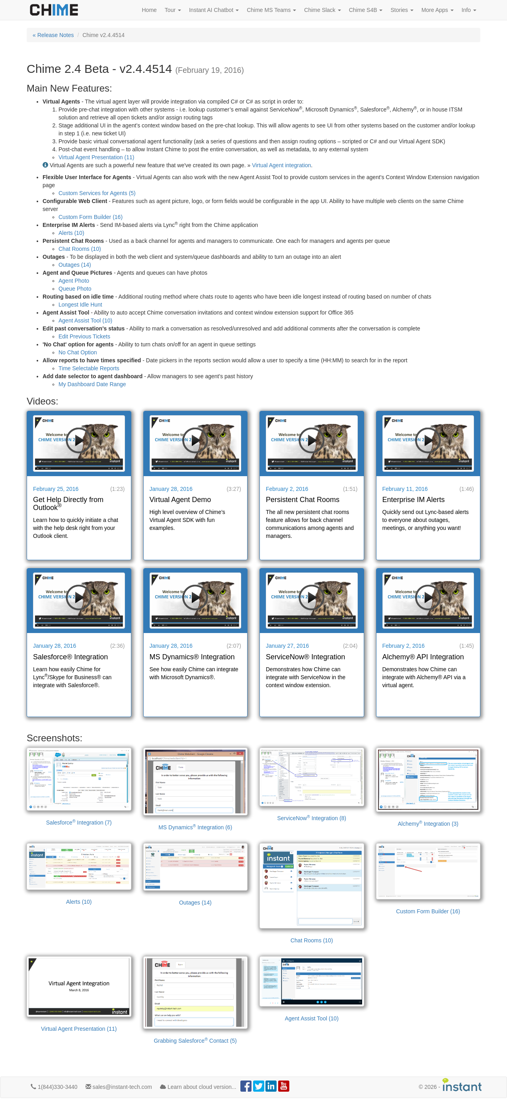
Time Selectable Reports (88, 368)
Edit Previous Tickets (84, 336)
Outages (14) (74, 265)
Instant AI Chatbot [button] (214, 10)
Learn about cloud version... (198, 1087)
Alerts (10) (71, 233)
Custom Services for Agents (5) (97, 193)
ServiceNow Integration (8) (311, 784)
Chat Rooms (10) (79, 249)
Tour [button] (173, 10)
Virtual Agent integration (281, 165)
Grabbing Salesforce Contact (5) (195, 1000)
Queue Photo (75, 288)
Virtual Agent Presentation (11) (96, 157)
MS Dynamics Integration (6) (195, 789)
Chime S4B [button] (366, 10)
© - (450, 1085)
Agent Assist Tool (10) (85, 320)
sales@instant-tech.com (119, 1087)
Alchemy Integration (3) (428, 787)
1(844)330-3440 (54, 1087)
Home (149, 10)
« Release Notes (53, 35)
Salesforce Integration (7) (79, 787)
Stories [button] (401, 10)
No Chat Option (77, 352)
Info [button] (469, 10)
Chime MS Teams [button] (271, 10)
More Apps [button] (437, 10)
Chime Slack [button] (322, 10)
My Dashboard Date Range (92, 384)
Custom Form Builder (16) (90, 217)
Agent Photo (73, 280)
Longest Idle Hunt (80, 304)
